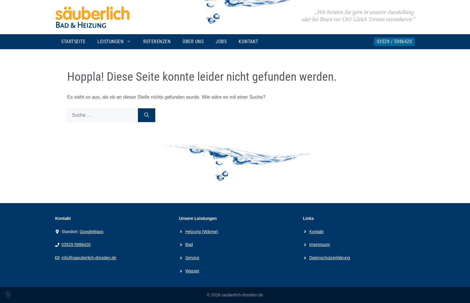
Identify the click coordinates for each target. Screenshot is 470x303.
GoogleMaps (91, 231)
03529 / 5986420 (394, 41)
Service (192, 257)
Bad (189, 244)
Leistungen (117, 41)
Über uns (193, 41)
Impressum (319, 244)
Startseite (73, 41)
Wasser (192, 270)
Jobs (221, 41)
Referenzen (157, 41)
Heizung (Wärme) (201, 231)
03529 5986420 (76, 244)
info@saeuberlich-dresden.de (88, 257)
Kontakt (248, 41)
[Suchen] (146, 115)
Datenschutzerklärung (329, 257)
